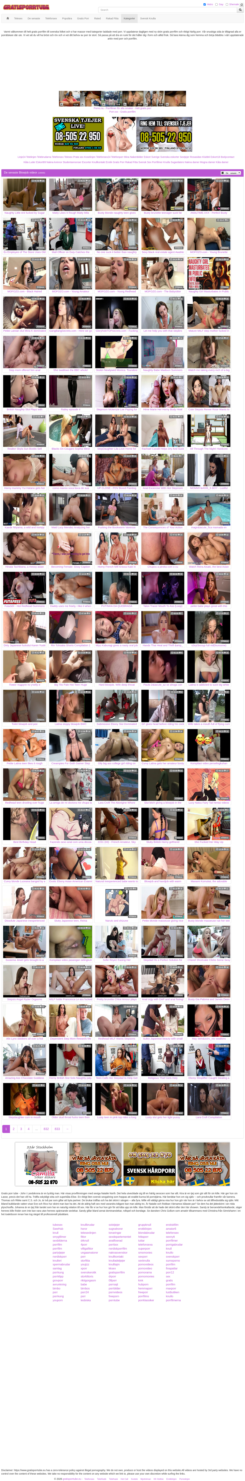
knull (55, 1232)
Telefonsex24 (103, 157)
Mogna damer (207, 162)
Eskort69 (41, 162)
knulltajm (114, 1264)
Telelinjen (31, 157)
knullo (169, 1252)
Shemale (234, 4)
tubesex (57, 1224)
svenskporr (173, 1256)
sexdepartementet (120, 1236)
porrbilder (115, 1288)
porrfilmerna (173, 1300)
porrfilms (143, 1296)
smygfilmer (59, 1236)
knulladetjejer (117, 1260)
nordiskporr (60, 1256)
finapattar (172, 1268)
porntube (114, 1300)
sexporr (142, 1256)
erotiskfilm (172, 1224)
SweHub (58, 1228)
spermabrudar (61, 1264)
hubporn (143, 1284)
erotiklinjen (144, 1228)
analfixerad (115, 1240)
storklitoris (87, 1276)
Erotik (109, 162)
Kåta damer (222, 162)
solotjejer (114, 1224)
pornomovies (146, 1276)
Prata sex (78, 157)
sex (168, 1276)
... (36, 1129)
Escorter (86, 162)
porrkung (58, 1272)
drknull (85, 1240)
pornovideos (145, 1264)
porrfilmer (172, 1240)
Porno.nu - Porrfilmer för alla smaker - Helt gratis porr (122, 108)
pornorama (145, 1272)
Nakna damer (192, 162)
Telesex (68, 157)
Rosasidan (196, 157)
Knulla (166, 162)
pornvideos (115, 1292)
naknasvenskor (118, 1252)
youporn (58, 1300)
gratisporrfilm (117, 1272)
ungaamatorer (89, 1252)
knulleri (57, 1260)
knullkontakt (116, 1256)
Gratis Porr (119, 162)
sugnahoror (116, 1228)
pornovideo (145, 1268)
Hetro (210, 4)
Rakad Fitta (131, 162)
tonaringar (115, 1232)
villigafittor (87, 1248)
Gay (221, 4)
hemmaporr (145, 1288)
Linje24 (21, 157)
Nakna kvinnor (54, 162)
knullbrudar (87, 1224)
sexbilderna (60, 1240)
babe (84, 1284)
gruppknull (144, 1224)
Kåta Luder (30, 162)
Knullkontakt (98, 162)
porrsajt (113, 1284)
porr (83, 1256)
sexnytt (170, 1236)
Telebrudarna (44, 157)
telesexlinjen (88, 1232)
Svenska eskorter (169, 157)
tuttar (141, 1240)
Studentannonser (72, 162)
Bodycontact (227, 157)
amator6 (171, 1228)
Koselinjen (89, 157)
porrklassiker (146, 1300)
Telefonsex (58, 157)
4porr (84, 1244)
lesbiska (86, 1300)
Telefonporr (117, 157)
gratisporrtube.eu (72, 1479)
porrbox (113, 1244)
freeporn (114, 1296)
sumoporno (173, 1260)
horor (84, 1228)
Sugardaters (177, 162)
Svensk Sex (144, 162)
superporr (144, 1248)
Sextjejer (184, 157)
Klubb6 (206, 157)
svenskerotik (88, 1272)
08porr (113, 1280)
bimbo (56, 1288)
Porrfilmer (157, 162)
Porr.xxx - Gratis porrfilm (122, 111)
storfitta (85, 1260)
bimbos (85, 1288)
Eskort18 (215, 157)
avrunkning (59, 1284)
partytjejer (59, 1252)
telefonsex (172, 1232)
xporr (84, 1268)
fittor (83, 1236)
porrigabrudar (174, 1244)
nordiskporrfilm (118, 1248)
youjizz (85, 1264)
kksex (112, 1268)
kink (140, 1280)
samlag (57, 1268)
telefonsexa (145, 1244)
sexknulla (144, 1260)
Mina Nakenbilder (133, 157)
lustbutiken (172, 1292)
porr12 (170, 1272)
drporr (112, 1276)
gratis (169, 1280)
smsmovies (145, 1252)
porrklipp (58, 1276)
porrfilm (57, 1244)
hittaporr (143, 1236)
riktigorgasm (88, 1280)
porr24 (85, 1292)
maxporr (171, 1288)
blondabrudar (146, 1232)
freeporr (143, 1292)
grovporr (58, 1280)
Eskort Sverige (152, 157)
